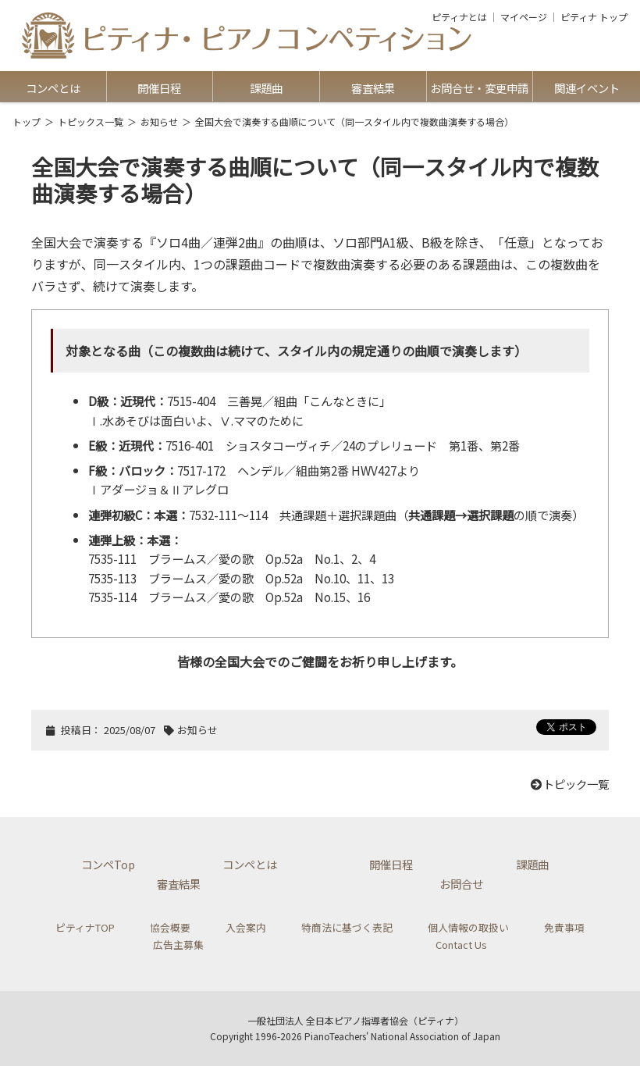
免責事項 (564, 927)
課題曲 (266, 88)
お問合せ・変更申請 (479, 88)
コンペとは (53, 88)
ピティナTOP (85, 927)
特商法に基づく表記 (347, 927)
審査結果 (373, 88)
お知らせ (159, 121)
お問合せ (461, 883)
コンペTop (108, 864)
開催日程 (159, 88)
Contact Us (461, 944)
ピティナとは (459, 17)
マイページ (523, 17)
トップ (26, 121)
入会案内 (246, 927)
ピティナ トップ (594, 17)
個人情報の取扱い (468, 927)
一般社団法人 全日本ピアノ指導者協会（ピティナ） (355, 1020)
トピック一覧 (569, 783)
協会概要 (170, 927)
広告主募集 (178, 944)
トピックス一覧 (90, 121)
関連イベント (587, 88)
